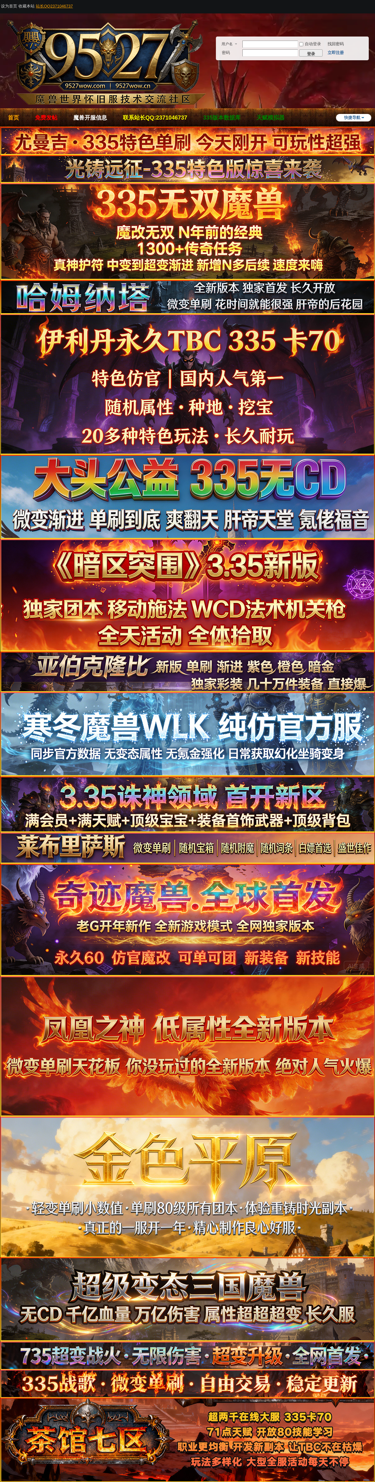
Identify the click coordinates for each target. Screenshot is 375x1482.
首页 (13, 118)
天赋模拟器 (270, 118)
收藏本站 (26, 6)
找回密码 (336, 44)
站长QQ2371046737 (54, 6)
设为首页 (9, 6)
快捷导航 (352, 117)
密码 (226, 52)
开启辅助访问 (373, 4)
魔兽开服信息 (90, 118)
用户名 (227, 44)
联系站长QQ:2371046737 (155, 118)
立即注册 (336, 52)
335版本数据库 (222, 118)
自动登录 (310, 44)
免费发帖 (46, 118)
